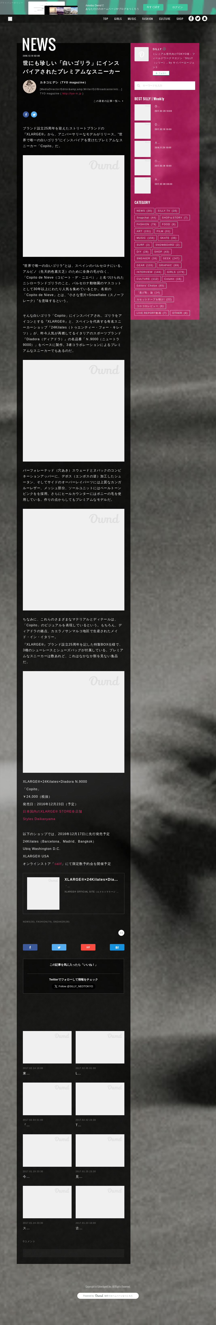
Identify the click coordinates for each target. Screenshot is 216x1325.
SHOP (173, 19)
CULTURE (158, 19)
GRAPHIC (169, 265)
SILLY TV (167, 210)
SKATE (168, 238)
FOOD (169, 224)
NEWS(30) (29, 922)
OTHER (180, 313)
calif (58, 863)
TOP (98, 19)
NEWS (39, 44)
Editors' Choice (150, 285)
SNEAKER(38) (61, 922)
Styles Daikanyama (39, 819)
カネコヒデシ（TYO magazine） (64, 82)
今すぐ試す (153, 7)
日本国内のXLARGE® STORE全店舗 (52, 811)
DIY (143, 251)
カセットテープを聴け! (154, 299)
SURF (143, 244)
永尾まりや (161, 179)
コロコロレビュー (150, 306)
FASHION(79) (44, 922)
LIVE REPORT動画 (152, 313)
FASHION (140, 19)
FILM (163, 231)
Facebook (189, 19)
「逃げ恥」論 (148, 292)
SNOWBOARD (168, 244)
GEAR (145, 265)
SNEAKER (147, 258)
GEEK (171, 258)
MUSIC (125, 19)
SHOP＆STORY (175, 217)
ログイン (177, 7)
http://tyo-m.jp (72, 93)
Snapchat (205, 19)
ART (144, 231)
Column (172, 279)
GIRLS (111, 19)
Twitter (197, 19)
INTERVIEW (149, 272)
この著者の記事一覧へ (108, 101)
